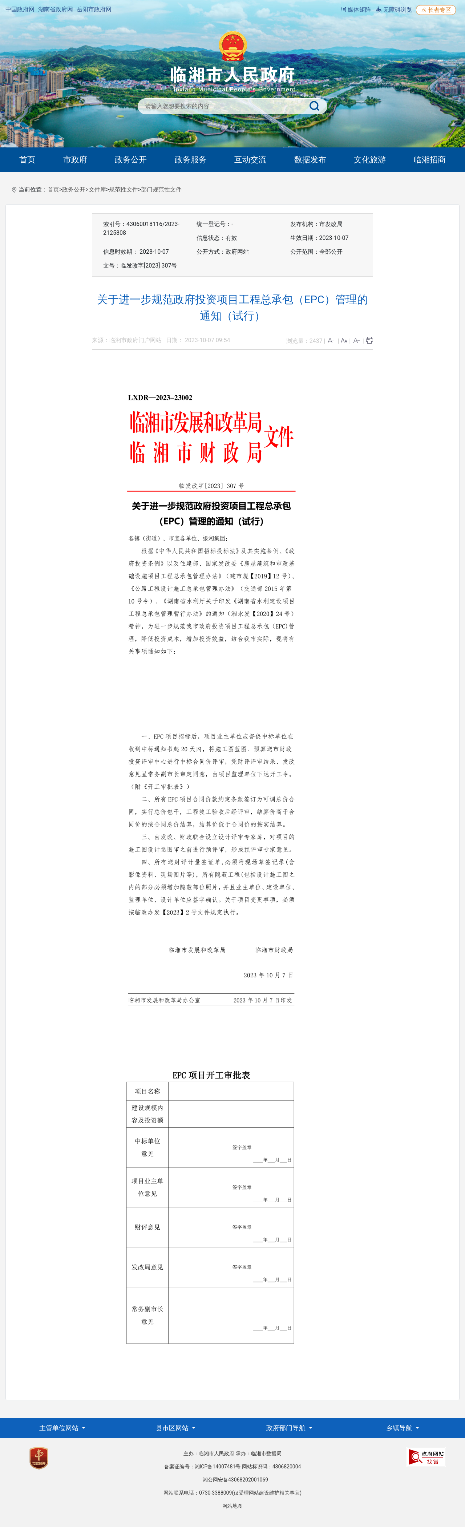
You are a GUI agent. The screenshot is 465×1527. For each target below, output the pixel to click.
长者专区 (436, 10)
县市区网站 (173, 1428)
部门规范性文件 (161, 189)
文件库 (97, 189)
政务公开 (131, 159)
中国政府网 (20, 9)
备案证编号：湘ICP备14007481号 (202, 1466)
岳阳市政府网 (94, 9)
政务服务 (191, 159)
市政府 (75, 159)
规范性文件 (123, 189)
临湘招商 (430, 159)
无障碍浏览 (394, 9)
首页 (27, 159)
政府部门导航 (286, 1428)
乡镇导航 (400, 1428)
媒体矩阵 (355, 9)
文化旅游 (370, 159)
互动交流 (250, 159)
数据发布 (310, 159)
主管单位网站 (59, 1428)
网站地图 (232, 1506)
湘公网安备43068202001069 (235, 1480)
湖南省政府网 (55, 9)
